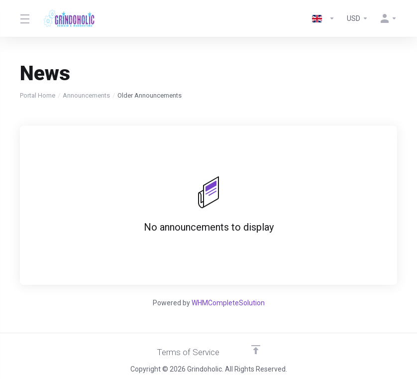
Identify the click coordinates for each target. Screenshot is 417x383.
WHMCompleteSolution (228, 303)
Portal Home (37, 95)
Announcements (86, 95)
